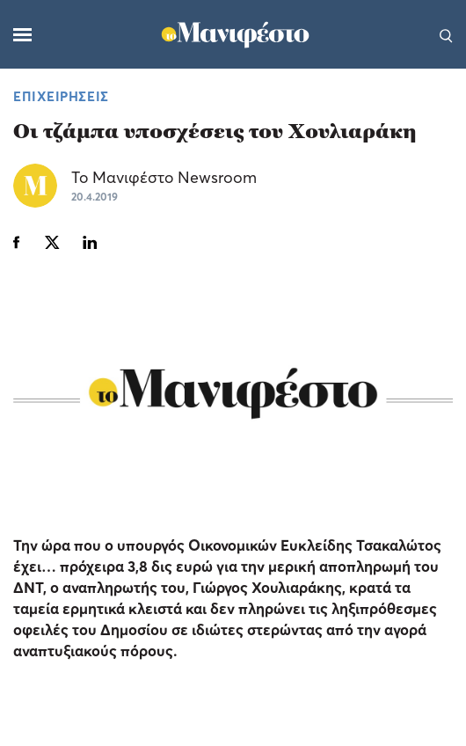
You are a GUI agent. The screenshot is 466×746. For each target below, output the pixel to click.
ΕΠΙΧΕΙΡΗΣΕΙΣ (61, 96)
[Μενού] (22, 34)
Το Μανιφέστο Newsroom (164, 177)
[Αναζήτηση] (446, 34)
